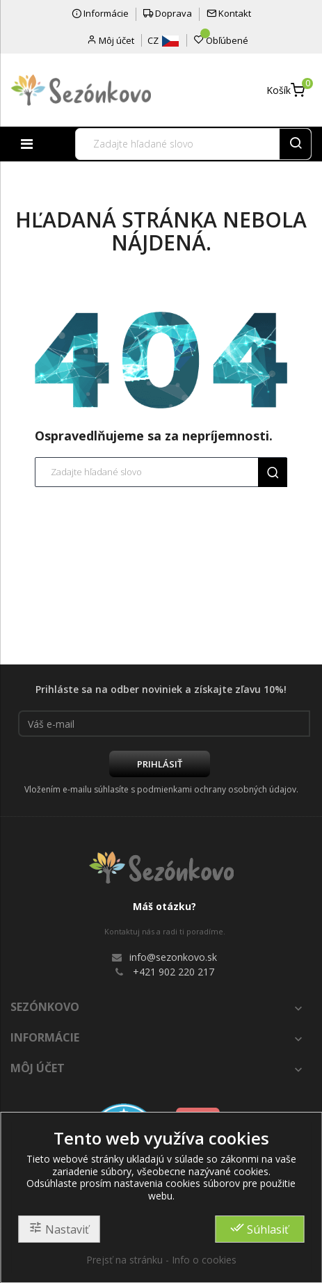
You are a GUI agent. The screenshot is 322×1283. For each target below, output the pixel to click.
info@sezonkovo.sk (173, 957)
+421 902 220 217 (173, 971)
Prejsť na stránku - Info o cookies (161, 1259)
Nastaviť (59, 1228)
